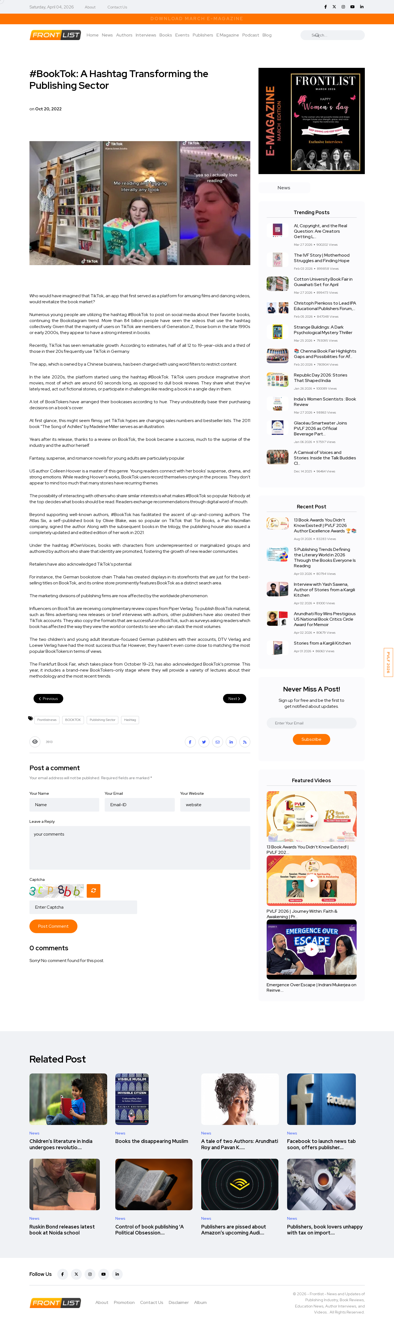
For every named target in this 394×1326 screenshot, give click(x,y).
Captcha (37, 879)
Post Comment (53, 926)
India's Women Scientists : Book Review (325, 401)
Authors (124, 35)
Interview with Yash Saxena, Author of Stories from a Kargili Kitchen (324, 589)
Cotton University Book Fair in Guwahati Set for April (323, 281)
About (90, 7)
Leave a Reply (42, 821)
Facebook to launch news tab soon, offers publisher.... (321, 1144)
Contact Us (117, 7)
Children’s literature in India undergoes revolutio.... (60, 1144)
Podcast (250, 35)
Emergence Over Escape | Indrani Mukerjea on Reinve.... (311, 987)
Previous (48, 698)
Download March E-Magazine (197, 19)
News (107, 35)
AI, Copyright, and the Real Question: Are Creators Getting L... (320, 231)
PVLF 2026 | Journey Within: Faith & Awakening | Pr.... (302, 914)
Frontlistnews (46, 720)
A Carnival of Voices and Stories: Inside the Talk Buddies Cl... (325, 458)
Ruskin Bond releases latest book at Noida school (62, 1230)
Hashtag (130, 720)
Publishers (203, 35)
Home (93, 35)
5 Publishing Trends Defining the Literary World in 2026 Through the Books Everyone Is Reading (325, 558)
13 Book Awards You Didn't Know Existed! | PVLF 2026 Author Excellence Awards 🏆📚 (325, 525)
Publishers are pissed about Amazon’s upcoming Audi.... (233, 1230)
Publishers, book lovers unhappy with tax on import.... (325, 1230)
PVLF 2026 (388, 662)
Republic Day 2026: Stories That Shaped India (320, 377)
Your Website (192, 793)
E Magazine (227, 35)
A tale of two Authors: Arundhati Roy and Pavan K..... (239, 1144)
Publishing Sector (102, 720)
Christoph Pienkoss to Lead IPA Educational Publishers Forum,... (325, 305)
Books (166, 35)
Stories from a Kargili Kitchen (322, 643)
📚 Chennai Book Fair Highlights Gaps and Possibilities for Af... (325, 353)
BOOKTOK (73, 720)
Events (182, 35)
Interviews (146, 35)
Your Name (39, 793)
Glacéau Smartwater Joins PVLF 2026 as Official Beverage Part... (320, 428)
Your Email (114, 793)
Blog (267, 35)
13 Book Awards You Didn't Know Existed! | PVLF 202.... (308, 849)
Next (234, 698)
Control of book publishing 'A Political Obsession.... (149, 1230)
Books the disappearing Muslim (151, 1141)
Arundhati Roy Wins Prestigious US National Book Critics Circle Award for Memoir (325, 619)
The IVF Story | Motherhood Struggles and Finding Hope (322, 257)
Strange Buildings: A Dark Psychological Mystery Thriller (323, 329)
